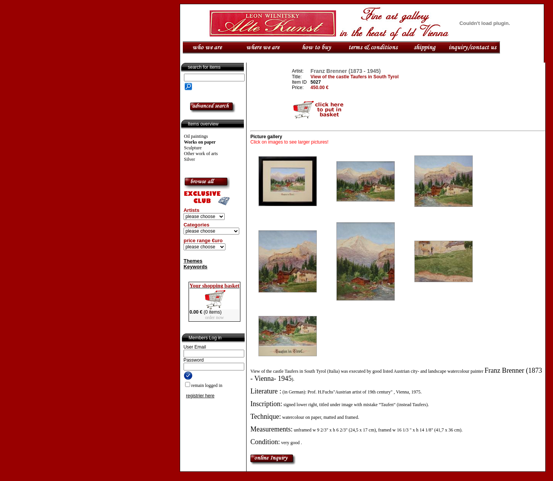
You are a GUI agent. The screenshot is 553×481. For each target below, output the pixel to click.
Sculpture (193, 147)
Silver (189, 159)
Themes (193, 261)
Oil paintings (196, 136)
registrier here (200, 395)
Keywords (195, 266)
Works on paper (200, 142)
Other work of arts (201, 153)
